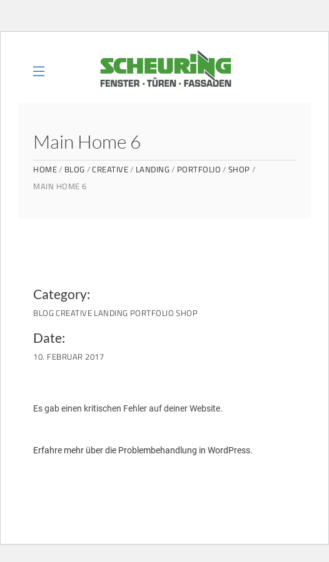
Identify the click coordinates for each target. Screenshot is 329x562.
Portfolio (199, 169)
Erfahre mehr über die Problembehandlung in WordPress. (143, 450)
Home (45, 169)
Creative (110, 169)
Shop (239, 169)
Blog (74, 169)
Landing (153, 169)
